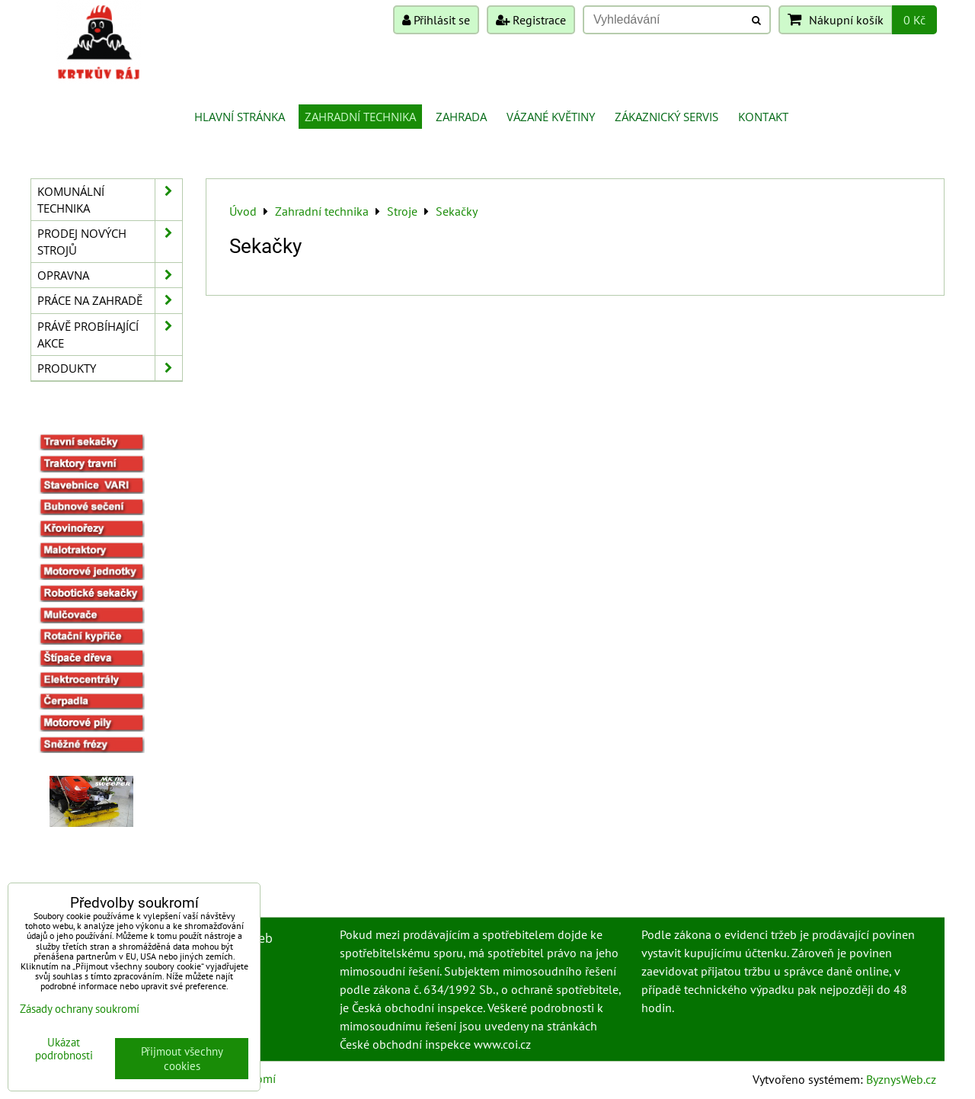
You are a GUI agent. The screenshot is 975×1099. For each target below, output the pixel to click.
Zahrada (461, 116)
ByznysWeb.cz (901, 1079)
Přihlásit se (436, 19)
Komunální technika (109, 199)
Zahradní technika (360, 116)
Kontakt (763, 116)
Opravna (109, 275)
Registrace (531, 19)
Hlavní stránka (239, 116)
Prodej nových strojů (109, 241)
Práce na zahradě (109, 300)
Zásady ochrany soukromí (79, 1008)
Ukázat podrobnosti (64, 1049)
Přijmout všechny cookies (182, 1058)
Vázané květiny (551, 116)
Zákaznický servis (666, 116)
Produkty (109, 368)
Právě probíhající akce (109, 334)
